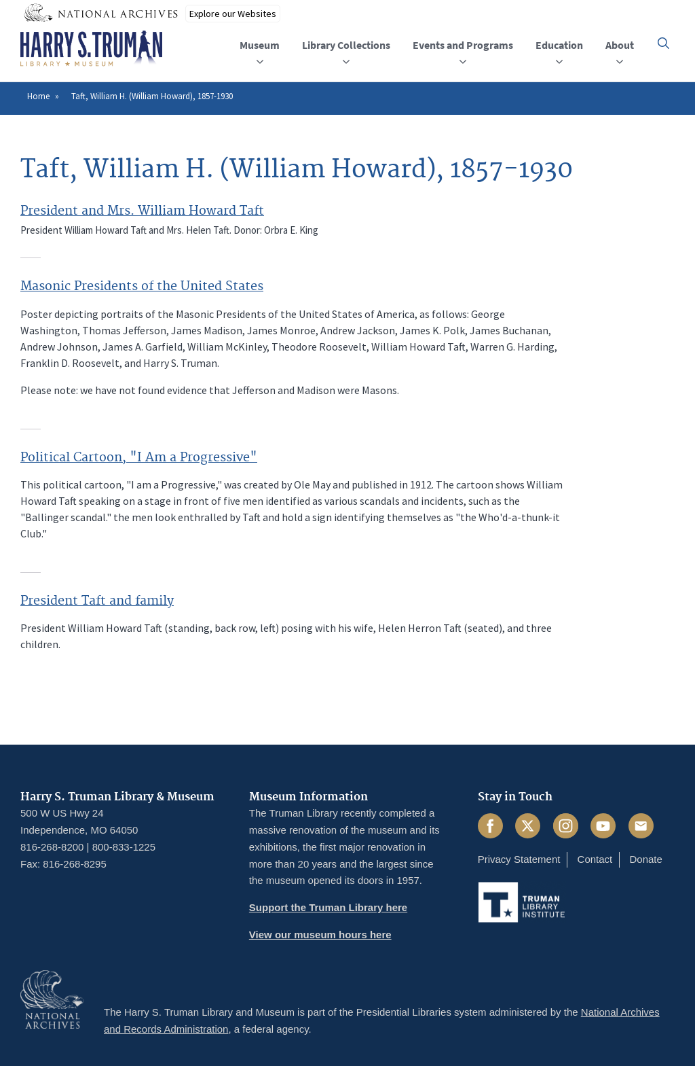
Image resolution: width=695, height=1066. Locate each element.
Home (38, 96)
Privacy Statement (519, 859)
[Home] (91, 49)
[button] (663, 43)
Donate (645, 859)
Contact (595, 859)
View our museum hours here (320, 934)
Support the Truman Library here (328, 907)
